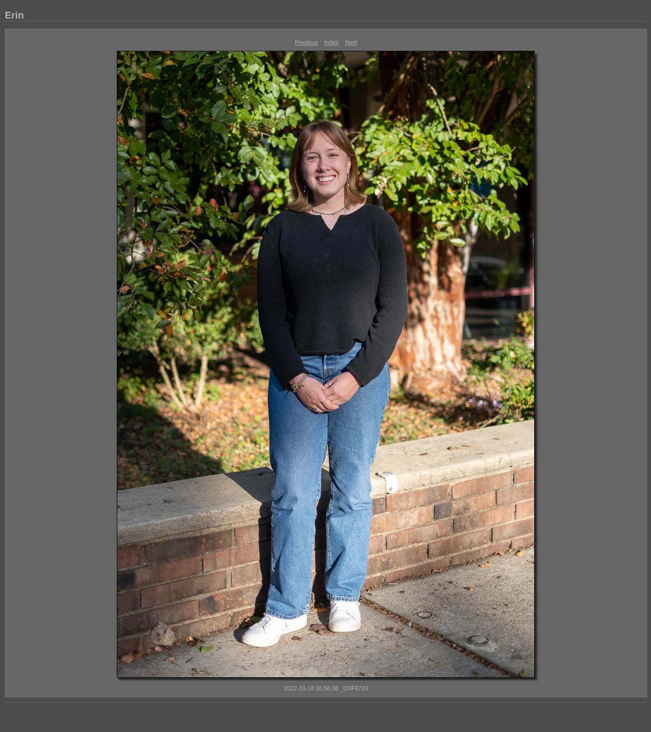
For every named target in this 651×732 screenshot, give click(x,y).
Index (331, 42)
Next (351, 42)
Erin (14, 15)
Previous (306, 42)
